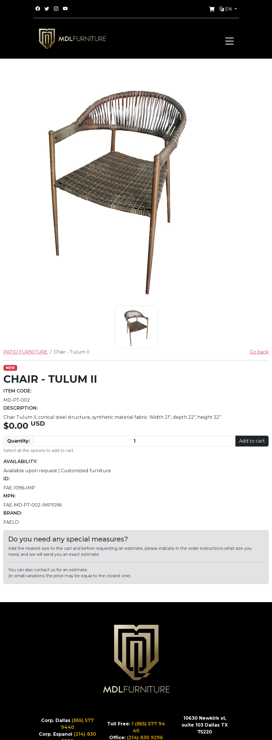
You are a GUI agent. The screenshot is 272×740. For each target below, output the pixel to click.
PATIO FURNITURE (25, 352)
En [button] (226, 9)
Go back (259, 352)
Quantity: (18, 441)
